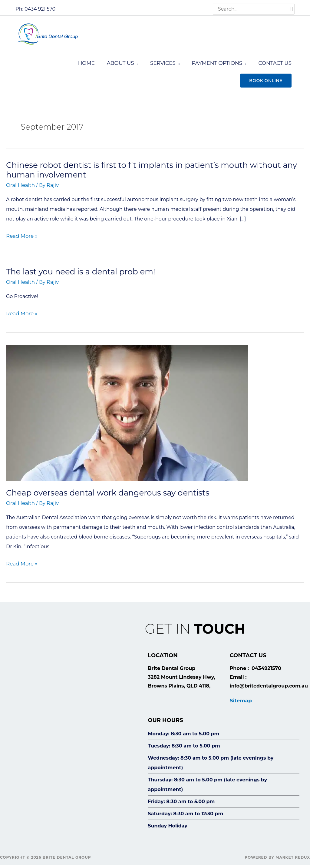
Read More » (21, 234)
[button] (266, 79)
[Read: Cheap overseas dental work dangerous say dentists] (127, 409)
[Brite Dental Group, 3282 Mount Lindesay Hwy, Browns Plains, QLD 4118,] (72, 721)
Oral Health (19, 183)
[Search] (291, 9)
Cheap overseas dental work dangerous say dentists (107, 490)
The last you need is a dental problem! (80, 269)
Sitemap (240, 696)
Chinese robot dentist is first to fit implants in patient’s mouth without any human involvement (151, 168)
